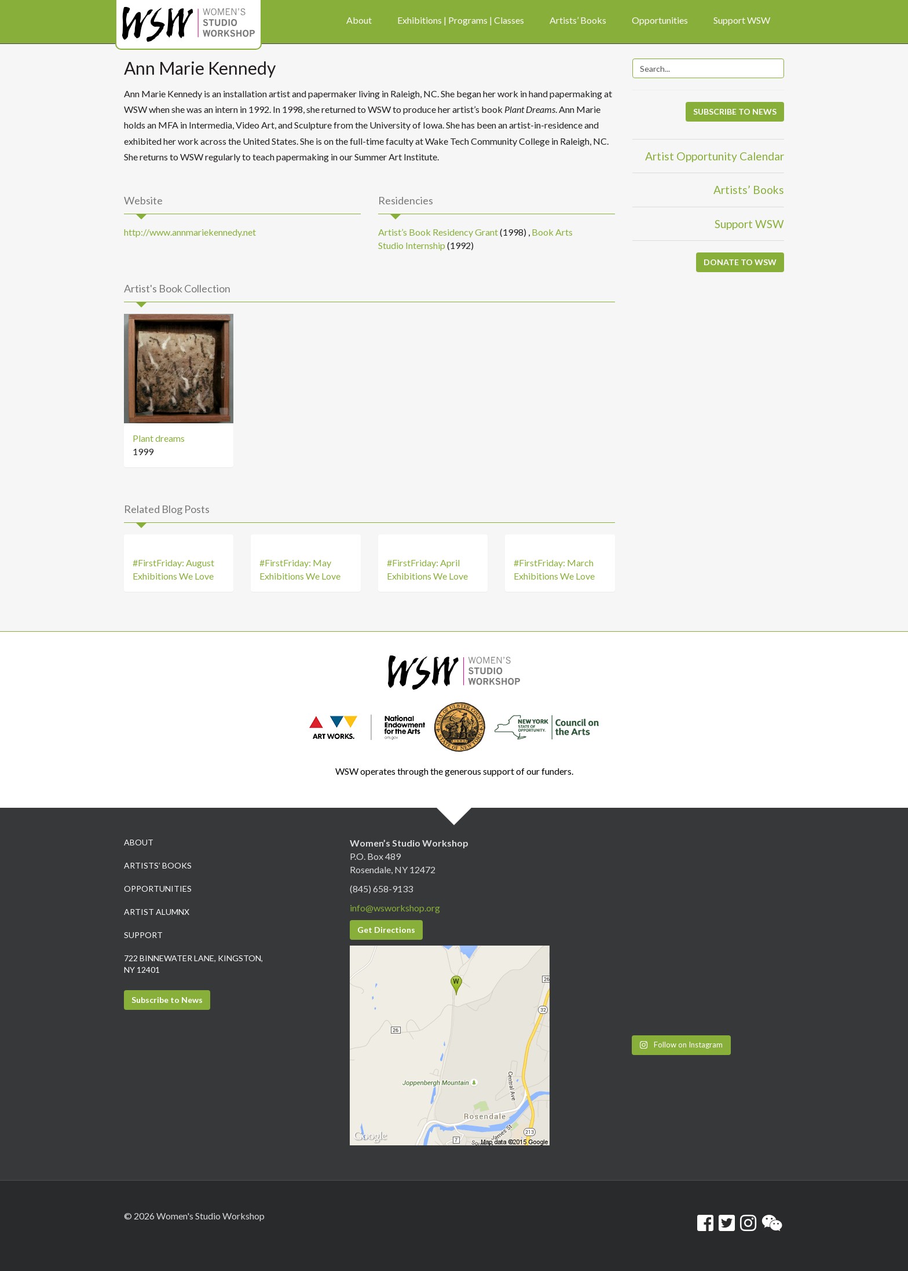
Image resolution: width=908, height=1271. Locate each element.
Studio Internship (411, 245)
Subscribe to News (167, 1000)
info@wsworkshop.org (395, 907)
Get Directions (386, 930)
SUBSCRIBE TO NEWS (735, 111)
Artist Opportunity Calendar (714, 156)
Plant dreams (159, 438)
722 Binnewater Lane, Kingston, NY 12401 (193, 964)
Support (143, 935)
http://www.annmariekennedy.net (190, 231)
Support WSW (749, 223)
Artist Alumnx (156, 912)
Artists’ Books (748, 189)
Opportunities (158, 888)
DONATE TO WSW (740, 262)
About (138, 842)
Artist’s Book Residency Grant (438, 231)
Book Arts (552, 231)
